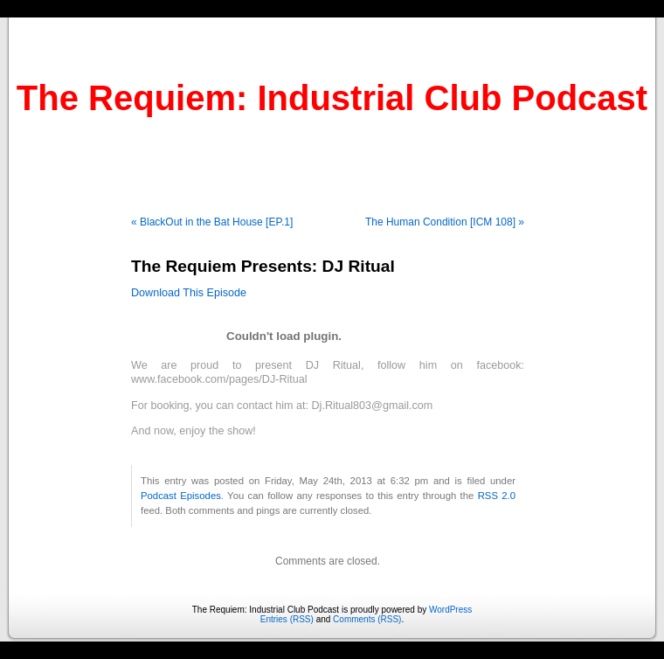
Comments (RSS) (367, 619)
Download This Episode (188, 293)
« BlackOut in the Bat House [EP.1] (212, 222)
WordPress (450, 609)
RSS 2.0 (496, 495)
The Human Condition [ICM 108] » (444, 222)
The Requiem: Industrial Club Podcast (332, 98)
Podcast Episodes (181, 495)
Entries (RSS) (287, 619)
